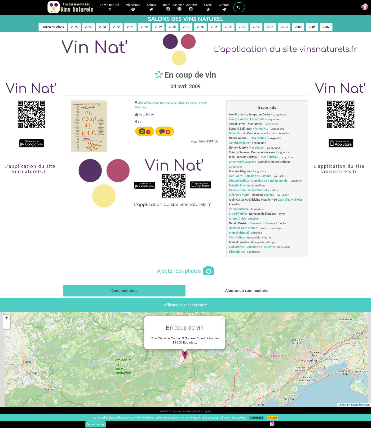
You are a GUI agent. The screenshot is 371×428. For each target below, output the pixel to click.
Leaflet (342, 404)
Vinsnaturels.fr (70, 7)
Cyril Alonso (236, 247)
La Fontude (257, 119)
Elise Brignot (237, 251)
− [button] (6, 325)
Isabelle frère (237, 190)
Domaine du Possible (257, 176)
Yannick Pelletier (239, 143)
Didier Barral (237, 133)
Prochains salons (52, 27)
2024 (88, 27)
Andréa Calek (237, 218)
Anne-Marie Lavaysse (242, 161)
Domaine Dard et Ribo (243, 228)
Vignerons (133, 7)
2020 (144, 27)
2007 (326, 27)
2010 (284, 27)
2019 (158, 27)
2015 (214, 27)
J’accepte (272, 417)
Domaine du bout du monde (269, 180)
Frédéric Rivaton (239, 185)
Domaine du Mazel (262, 223)
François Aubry (238, 119)
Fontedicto (261, 128)
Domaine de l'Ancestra (261, 247)
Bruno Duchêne (239, 209)
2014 (228, 27)
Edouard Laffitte (239, 180)
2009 (298, 27)
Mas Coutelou (269, 157)
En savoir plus (256, 417)
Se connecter (95, 424)
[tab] (124, 290)
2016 (200, 27)
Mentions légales (202, 411)
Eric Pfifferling (238, 214)
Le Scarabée (255, 190)
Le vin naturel (109, 7)
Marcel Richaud (239, 232)
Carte (208, 7)
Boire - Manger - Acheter (180, 7)
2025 (74, 27)
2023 (102, 27)
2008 (312, 27)
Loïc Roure (235, 176)
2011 (270, 27)
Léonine (269, 195)
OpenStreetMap (360, 404)
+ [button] (6, 318)
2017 (186, 27)
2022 (116, 27)
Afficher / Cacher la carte (185, 305)
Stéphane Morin (239, 195)
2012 (256, 27)
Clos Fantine (258, 138)
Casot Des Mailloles (290, 199)
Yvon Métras (237, 237)
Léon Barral (267, 133)
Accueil (177, 411)
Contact (224, 7)
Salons (151, 7)
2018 (172, 27)
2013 (242, 27)
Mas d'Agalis (257, 147)
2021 (130, 27)
